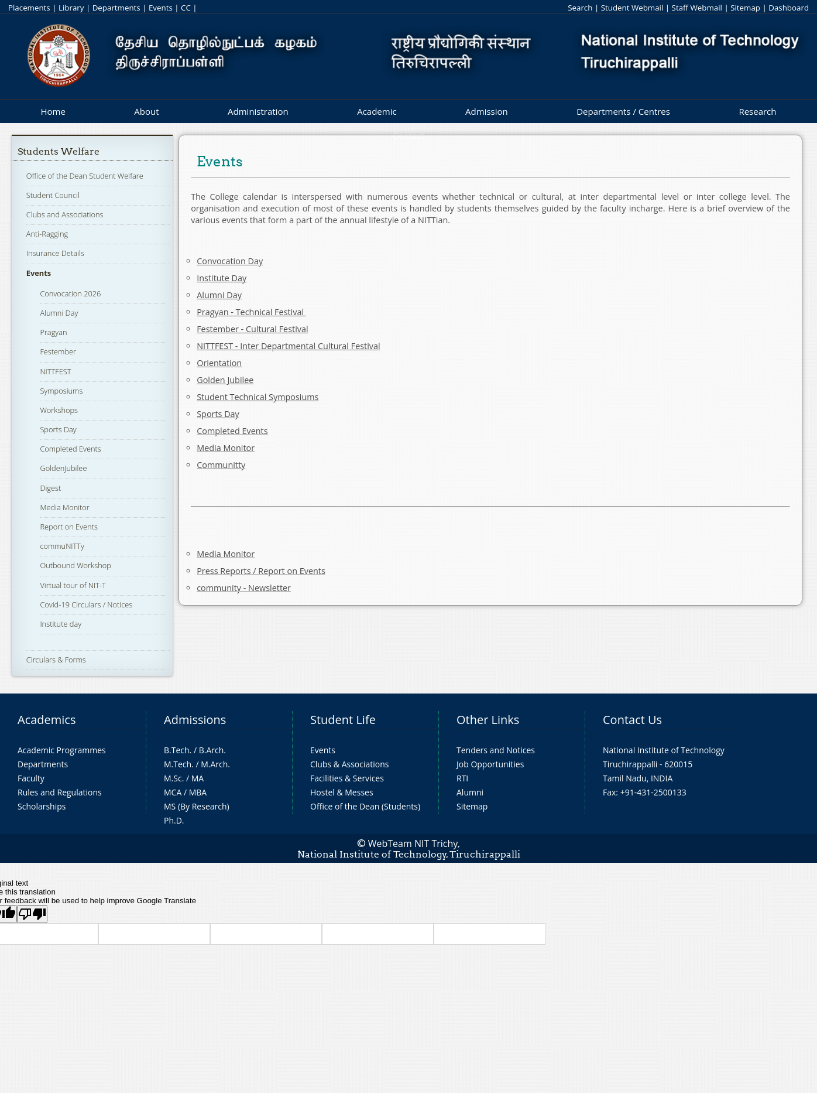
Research (757, 111)
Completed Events (70, 448)
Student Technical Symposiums (257, 396)
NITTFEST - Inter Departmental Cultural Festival (288, 345)
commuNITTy (62, 546)
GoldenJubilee (63, 468)
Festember (58, 351)
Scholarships (42, 806)
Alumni (469, 792)
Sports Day (58, 429)
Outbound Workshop (75, 565)
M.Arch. (215, 764)
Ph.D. (174, 820)
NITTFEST (55, 371)
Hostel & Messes (341, 792)
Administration (258, 111)
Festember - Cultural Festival (252, 328)
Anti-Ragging (47, 233)
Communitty (221, 464)
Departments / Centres (623, 111)
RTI (462, 778)
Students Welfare (58, 151)
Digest (50, 488)
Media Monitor (64, 507)
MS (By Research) (196, 806)
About (146, 111)
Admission (486, 111)
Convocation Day (230, 261)
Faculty (31, 778)
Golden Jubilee (225, 379)
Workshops (59, 410)
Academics (46, 719)
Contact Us (632, 719)
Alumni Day (59, 313)
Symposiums (61, 390)
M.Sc (173, 778)
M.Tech (177, 764)
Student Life (343, 719)
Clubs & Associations (349, 764)
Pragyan (53, 332)
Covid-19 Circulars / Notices (86, 604)
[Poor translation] (32, 914)
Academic (376, 111)
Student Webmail (632, 7)
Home (52, 111)
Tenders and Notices (495, 750)
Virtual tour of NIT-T (72, 585)
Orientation (219, 362)
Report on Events (69, 526)
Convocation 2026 (70, 293)
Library (71, 7)
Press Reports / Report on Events (261, 570)
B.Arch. (212, 750)
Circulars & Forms (56, 659)
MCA (172, 792)
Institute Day (221, 278)
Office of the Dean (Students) (365, 806)
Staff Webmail (697, 7)
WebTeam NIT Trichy (413, 843)
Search (580, 7)
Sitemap (745, 7)
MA (197, 778)
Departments (116, 7)
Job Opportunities (490, 764)
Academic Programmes (62, 750)
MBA (198, 792)
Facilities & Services (347, 778)
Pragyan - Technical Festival (251, 311)
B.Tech (177, 750)
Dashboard (788, 7)
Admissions (195, 719)
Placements (29, 7)
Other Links (487, 719)
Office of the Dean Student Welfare (84, 175)
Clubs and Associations (65, 214)
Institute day (60, 624)
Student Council (53, 195)
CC (186, 7)
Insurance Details (55, 253)
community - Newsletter (244, 587)
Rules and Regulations (60, 792)
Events (161, 7)
